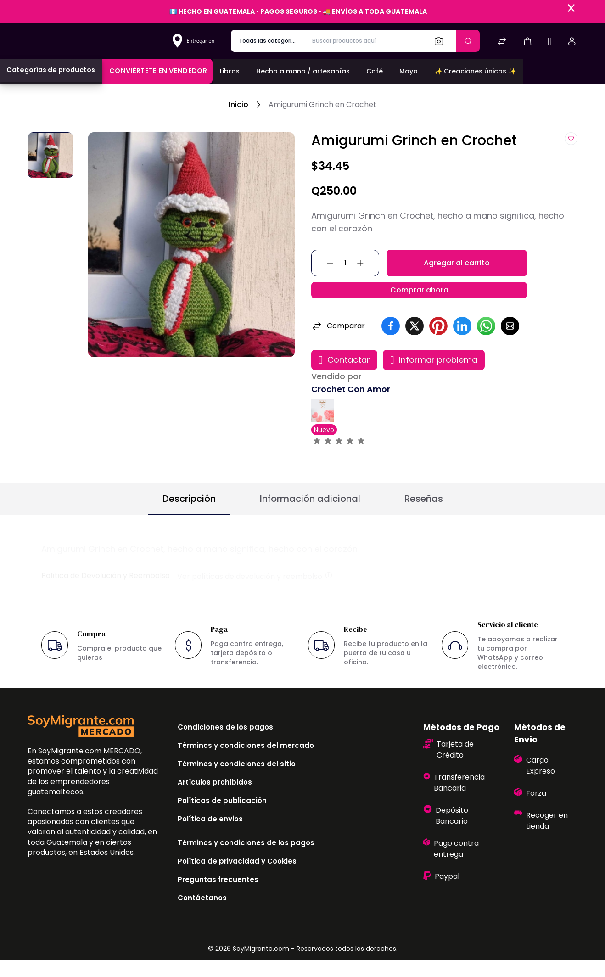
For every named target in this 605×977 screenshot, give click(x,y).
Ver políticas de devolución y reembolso (255, 593)
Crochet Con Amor (350, 406)
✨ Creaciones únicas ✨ (475, 71)
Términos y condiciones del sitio (237, 781)
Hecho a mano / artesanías (303, 71)
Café (374, 71)
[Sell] (550, 42)
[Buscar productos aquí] (365, 41)
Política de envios (210, 836)
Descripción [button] (189, 516)
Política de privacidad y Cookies (237, 878)
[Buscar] (441, 40)
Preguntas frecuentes (218, 897)
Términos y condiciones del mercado (246, 763)
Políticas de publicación (222, 818)
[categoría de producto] (267, 41)
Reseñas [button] (423, 516)
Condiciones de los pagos (225, 744)
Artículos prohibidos (215, 799)
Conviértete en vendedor (158, 70)
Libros (230, 71)
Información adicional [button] (310, 516)
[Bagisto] (81, 40)
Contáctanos (202, 915)
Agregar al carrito (457, 267)
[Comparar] (501, 42)
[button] (527, 41)
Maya (408, 71)
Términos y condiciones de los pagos (246, 860)
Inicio (238, 104)
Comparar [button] (338, 343)
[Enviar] (468, 41)
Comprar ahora (419, 303)
